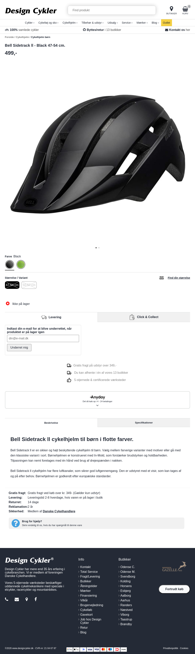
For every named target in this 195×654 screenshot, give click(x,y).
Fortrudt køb (174, 589)
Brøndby (126, 624)
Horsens (126, 586)
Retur (84, 627)
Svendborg (127, 576)
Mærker (85, 590)
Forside (9, 37)
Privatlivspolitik (170, 648)
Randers (126, 605)
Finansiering (88, 595)
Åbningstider (88, 586)
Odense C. (127, 567)
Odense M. (127, 571)
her (188, 29)
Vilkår (84, 600)
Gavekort (86, 614)
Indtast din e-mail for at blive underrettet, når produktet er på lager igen (39, 330)
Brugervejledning (91, 605)
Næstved (126, 609)
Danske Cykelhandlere (59, 511)
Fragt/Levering (90, 576)
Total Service (89, 571)
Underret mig (19, 347)
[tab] (96, 247)
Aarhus (125, 600)
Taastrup (126, 619)
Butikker (85, 581)
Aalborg (125, 595)
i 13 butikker (104, 29)
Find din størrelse (179, 277)
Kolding (125, 581)
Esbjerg (125, 590)
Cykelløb (86, 609)
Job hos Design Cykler (90, 621)
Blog (83, 632)
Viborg (124, 614)
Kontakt (85, 567)
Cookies (184, 648)
